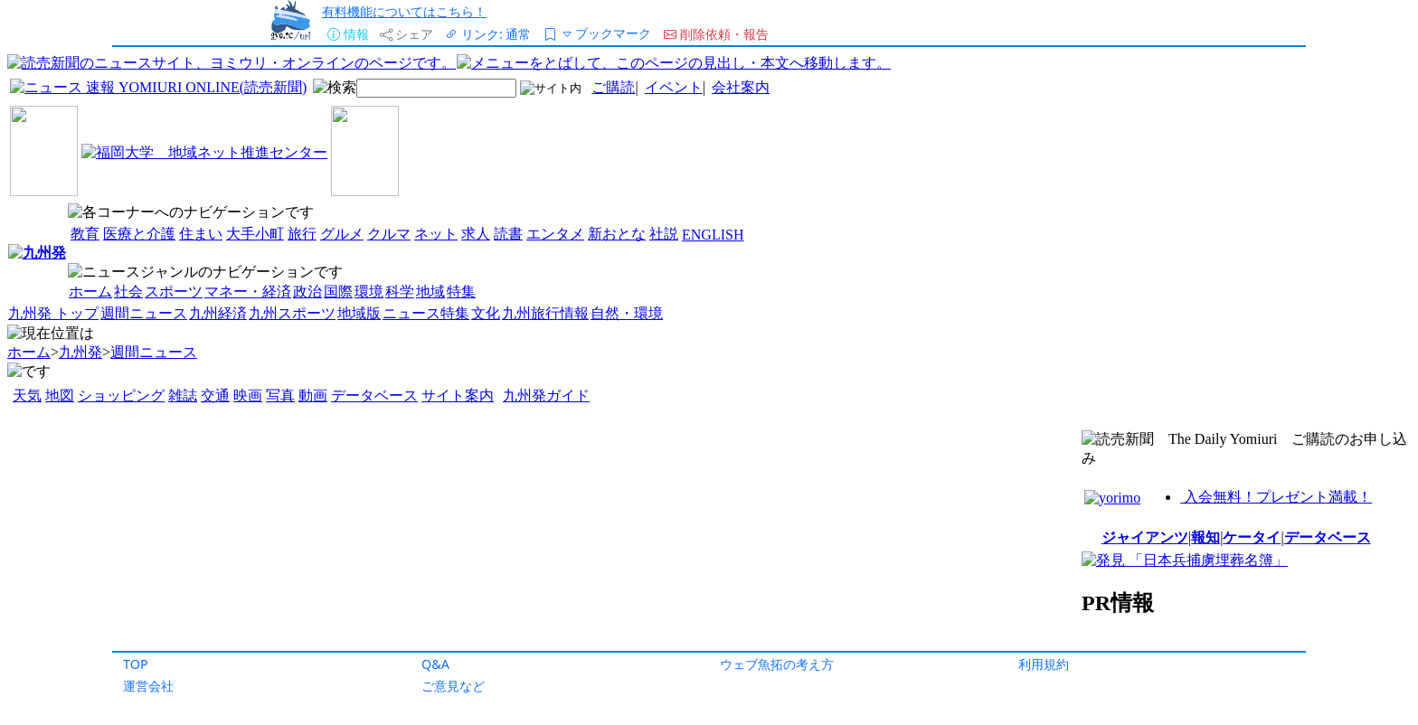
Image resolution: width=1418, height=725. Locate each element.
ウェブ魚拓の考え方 (777, 664)
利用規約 (1043, 664)
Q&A (435, 664)
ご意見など (453, 685)
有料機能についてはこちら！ (404, 11)
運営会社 (148, 685)
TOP (135, 664)
